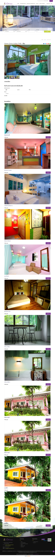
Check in (5, 29)
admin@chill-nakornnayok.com (10, 548)
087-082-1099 (8, 545)
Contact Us (22, 546)
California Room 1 (35, 541)
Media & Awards (23, 545)
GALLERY (37, 3)
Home (21, 541)
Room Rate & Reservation (24, 543)
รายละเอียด (48, 137)
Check (47, 31)
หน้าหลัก (42, 39)
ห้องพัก (45, 39)
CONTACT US (48, 3)
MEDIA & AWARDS (42, 3)
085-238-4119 (11, 544)
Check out (17, 29)
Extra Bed (37, 29)
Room (29, 29)
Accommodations (23, 542)
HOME (18, 3)
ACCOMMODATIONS (23, 3)
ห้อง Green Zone (49, 39)
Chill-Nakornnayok (36, 554)
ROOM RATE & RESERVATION (31, 3)
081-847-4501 (7, 544)
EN (51, 0)
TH (50, 0)
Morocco (34, 542)
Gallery (22, 544)
